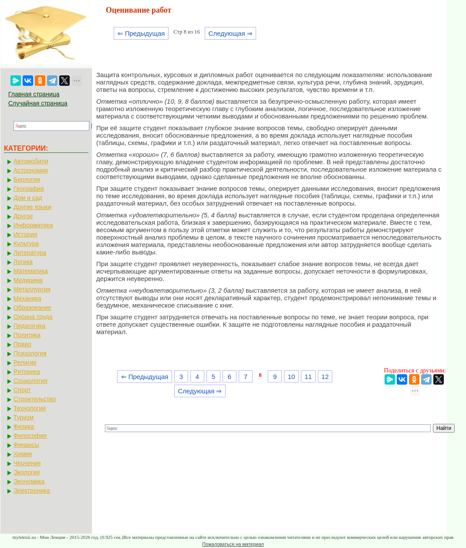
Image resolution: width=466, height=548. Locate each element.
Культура (26, 243)
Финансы (26, 444)
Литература (30, 252)
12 (325, 376)
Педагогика (29, 325)
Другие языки (32, 206)
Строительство (35, 399)
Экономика (29, 481)
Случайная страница (38, 103)
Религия (25, 362)
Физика (24, 426)
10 (291, 376)
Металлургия (32, 289)
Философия (30, 435)
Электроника (32, 490)
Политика (27, 335)
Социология (30, 380)
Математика (31, 270)
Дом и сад (28, 197)
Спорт (22, 389)
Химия (23, 453)
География (29, 188)
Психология (30, 353)
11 (308, 376)
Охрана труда (33, 316)
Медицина (28, 280)
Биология (27, 179)
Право (22, 344)
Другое (23, 216)
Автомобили (31, 161)
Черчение (27, 463)
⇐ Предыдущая (141, 33)
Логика (23, 261)
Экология (27, 472)
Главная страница (34, 94)
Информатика (33, 225)
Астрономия (31, 170)
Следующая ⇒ (231, 33)
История (25, 234)
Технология (30, 408)
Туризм (24, 417)
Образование (32, 307)
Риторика (27, 371)
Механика (27, 298)
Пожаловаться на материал (232, 544)
